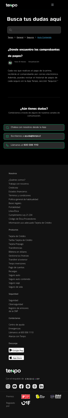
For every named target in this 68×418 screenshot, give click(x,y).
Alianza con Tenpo (17, 336)
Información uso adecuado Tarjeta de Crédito (30, 222)
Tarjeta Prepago (16, 244)
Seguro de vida (16, 287)
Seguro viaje (14, 283)
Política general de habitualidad (23, 199)
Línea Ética (14, 211)
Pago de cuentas (16, 267)
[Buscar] (34, 29)
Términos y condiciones (20, 195)
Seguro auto (14, 275)
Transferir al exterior (18, 259)
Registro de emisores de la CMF (19, 310)
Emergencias (15, 328)
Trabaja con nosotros (19, 183)
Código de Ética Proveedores (22, 218)
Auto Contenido (44, 37)
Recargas (13, 271)
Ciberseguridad (16, 304)
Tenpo (10, 37)
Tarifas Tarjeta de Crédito (20, 240)
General (20, 37)
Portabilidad (14, 207)
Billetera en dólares (18, 251)
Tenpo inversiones (17, 263)
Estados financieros (18, 191)
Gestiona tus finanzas (19, 255)
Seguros (30, 37)
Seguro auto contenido (19, 279)
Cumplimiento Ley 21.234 (20, 215)
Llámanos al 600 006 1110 (21, 332)
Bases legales (15, 203)
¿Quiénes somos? (17, 179)
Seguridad (13, 300)
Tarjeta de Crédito (17, 236)
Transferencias (15, 247)
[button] (53, 4)
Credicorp (13, 187)
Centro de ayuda (16, 324)
